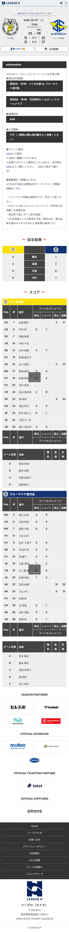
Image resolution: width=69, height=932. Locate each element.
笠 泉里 (23, 605)
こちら (31, 179)
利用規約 (34, 853)
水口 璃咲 (24, 364)
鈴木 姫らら (25, 413)
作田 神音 (24, 522)
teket (9, 153)
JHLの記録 (34, 860)
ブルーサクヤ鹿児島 (19, 494)
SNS (61, 3)
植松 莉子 (24, 406)
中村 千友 (24, 343)
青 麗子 (23, 556)
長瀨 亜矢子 (25, 357)
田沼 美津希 (25, 392)
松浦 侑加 (24, 577)
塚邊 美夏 (24, 336)
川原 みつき (25, 420)
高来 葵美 (24, 612)
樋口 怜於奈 (25, 427)
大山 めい (24, 591)
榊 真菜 (23, 399)
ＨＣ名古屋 (13, 301)
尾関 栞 (23, 619)
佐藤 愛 (23, 598)
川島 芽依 (24, 563)
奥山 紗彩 (24, 515)
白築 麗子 (24, 322)
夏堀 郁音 (24, 371)
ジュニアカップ (34, 873)
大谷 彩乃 (24, 536)
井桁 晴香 (24, 350)
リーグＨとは (34, 832)
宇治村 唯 (24, 549)
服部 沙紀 (24, 528)
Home (34, 826)
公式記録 (53, 49)
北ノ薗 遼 (24, 570)
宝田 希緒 (24, 584)
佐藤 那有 (24, 378)
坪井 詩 (23, 329)
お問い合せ (35, 839)
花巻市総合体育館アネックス (35, 27)
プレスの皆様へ (34, 867)
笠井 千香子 (25, 542)
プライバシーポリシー (34, 846)
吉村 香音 (24, 385)
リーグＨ (11, 3)
